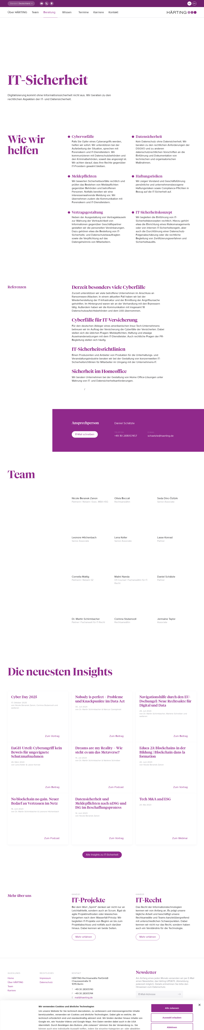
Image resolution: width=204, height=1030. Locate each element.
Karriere (98, 12)
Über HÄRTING (17, 12)
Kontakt (113, 12)
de (189, 3)
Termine (83, 12)
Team (35, 12)
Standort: (14, 3)
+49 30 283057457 (125, 435)
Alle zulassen (172, 985)
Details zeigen (169, 1024)
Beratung (49, 12)
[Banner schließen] (199, 982)
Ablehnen (172, 1004)
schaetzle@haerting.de (161, 435)
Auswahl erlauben (172, 994)
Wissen (66, 12)
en (194, 3)
